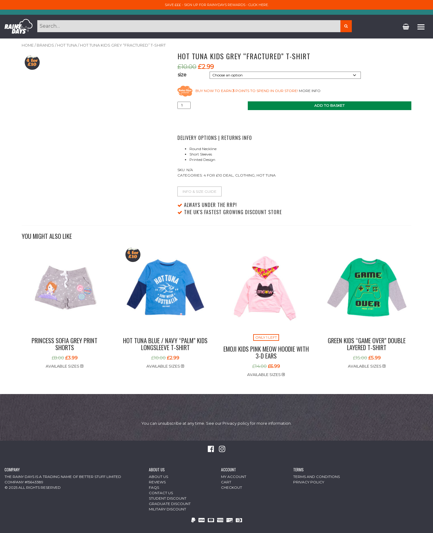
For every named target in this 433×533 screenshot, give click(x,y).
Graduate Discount (170, 503)
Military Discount (167, 509)
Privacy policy (236, 423)
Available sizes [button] (64, 366)
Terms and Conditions (316, 476)
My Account (233, 476)
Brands (45, 45)
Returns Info (236, 137)
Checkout (231, 487)
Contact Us (161, 493)
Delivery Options (197, 137)
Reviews (157, 482)
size (182, 75)
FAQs (154, 487)
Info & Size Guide (199, 191)
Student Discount (167, 498)
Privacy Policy (308, 482)
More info (310, 90)
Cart (226, 482)
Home (28, 45)
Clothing (245, 175)
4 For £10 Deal (218, 175)
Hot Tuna (67, 45)
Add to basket (329, 105)
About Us (158, 476)
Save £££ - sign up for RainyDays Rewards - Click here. (217, 5)
